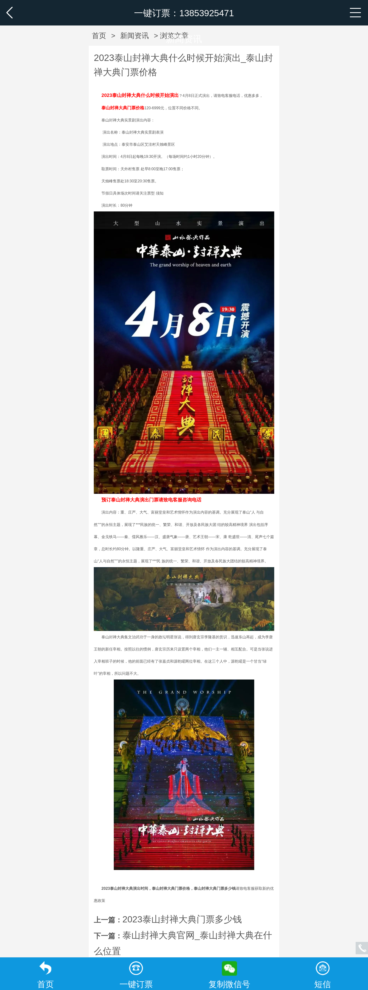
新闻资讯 (184, 39)
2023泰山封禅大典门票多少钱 (182, 919)
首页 (99, 36)
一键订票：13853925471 (184, 13)
